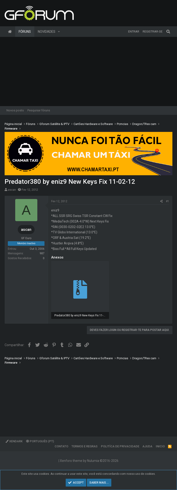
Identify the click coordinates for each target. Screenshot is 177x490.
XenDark (14, 441)
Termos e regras (84, 446)
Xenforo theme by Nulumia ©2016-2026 (89, 461)
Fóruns (25, 31)
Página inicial (10, 31)
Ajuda (147, 446)
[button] (59, 31)
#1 (167, 201)
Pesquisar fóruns (38, 110)
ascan (12, 189)
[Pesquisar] (168, 31)
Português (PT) (40, 441)
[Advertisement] (88, 71)
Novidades (46, 31)
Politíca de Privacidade (120, 446)
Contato (61, 446)
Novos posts (15, 110)
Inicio (160, 446)
